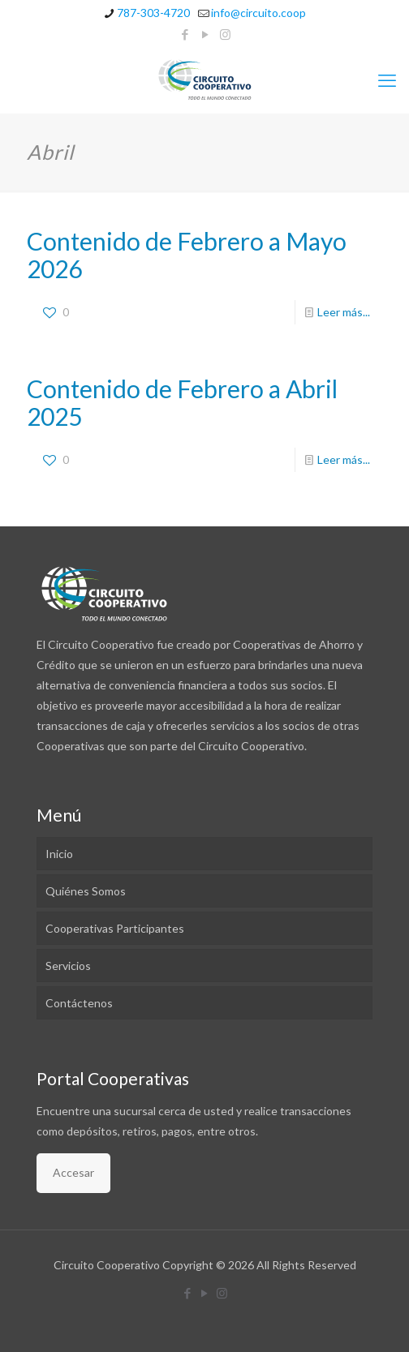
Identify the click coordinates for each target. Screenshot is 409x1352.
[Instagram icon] (225, 34)
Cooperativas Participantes (114, 928)
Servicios (68, 965)
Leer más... (343, 312)
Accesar (73, 1172)
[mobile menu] (387, 80)
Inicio (59, 854)
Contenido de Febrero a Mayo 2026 (187, 254)
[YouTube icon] (205, 34)
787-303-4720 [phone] (153, 12)
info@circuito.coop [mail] (258, 12)
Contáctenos (79, 1003)
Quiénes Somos (85, 891)
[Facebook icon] (185, 34)
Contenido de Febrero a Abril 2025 (182, 402)
